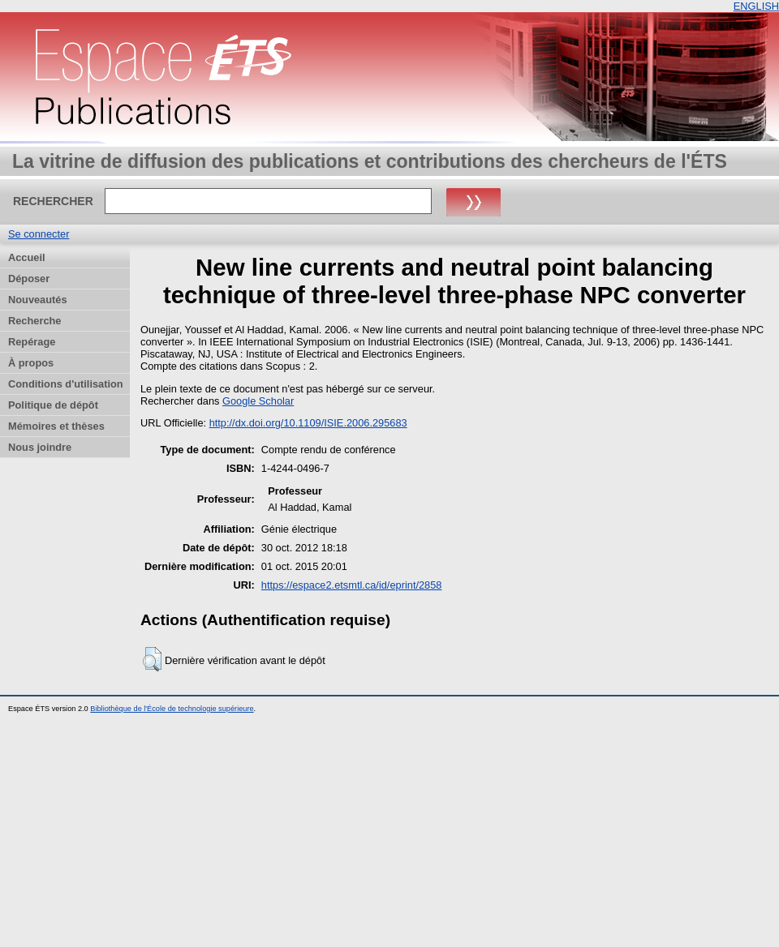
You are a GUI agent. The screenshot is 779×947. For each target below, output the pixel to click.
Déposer (28, 278)
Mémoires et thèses (56, 426)
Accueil (26, 257)
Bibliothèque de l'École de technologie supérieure (171, 709)
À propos (31, 363)
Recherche (34, 321)
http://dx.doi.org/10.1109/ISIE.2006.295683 (308, 423)
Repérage (31, 342)
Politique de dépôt (53, 405)
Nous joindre (39, 447)
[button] (152, 659)
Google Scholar (258, 401)
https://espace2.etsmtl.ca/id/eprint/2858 (351, 585)
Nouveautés (37, 300)
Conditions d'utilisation (65, 384)
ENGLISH (756, 6)
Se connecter (38, 234)
